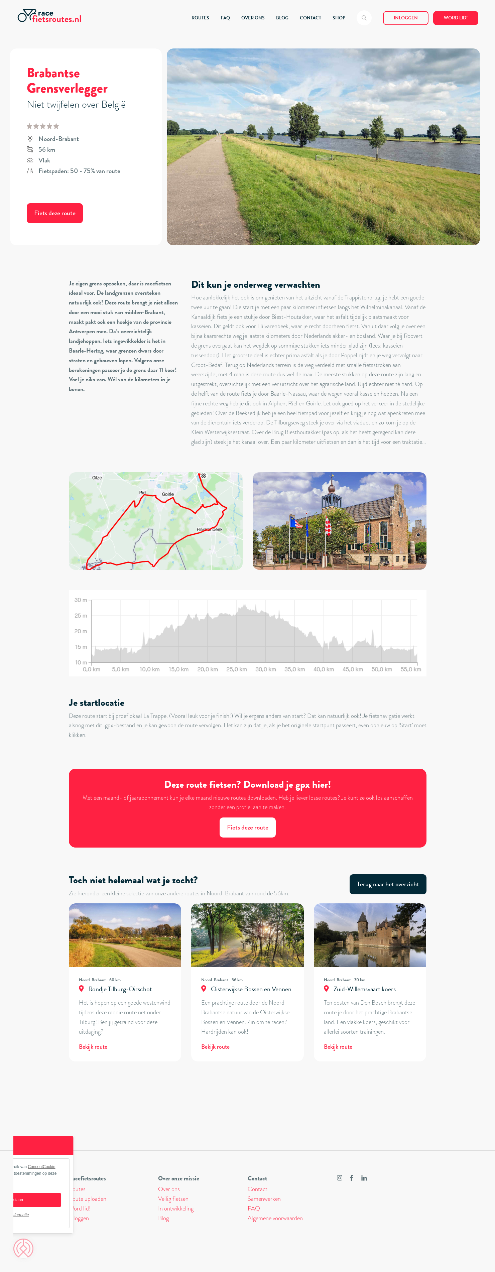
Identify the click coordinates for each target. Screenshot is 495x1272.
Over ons (169, 1189)
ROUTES (200, 17)
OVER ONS (253, 17)
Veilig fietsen (173, 1198)
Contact (257, 1189)
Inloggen (406, 17)
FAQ (225, 17)
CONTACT (310, 17)
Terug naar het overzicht (388, 884)
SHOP (339, 17)
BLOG (282, 17)
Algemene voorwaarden (275, 1218)
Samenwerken (264, 1198)
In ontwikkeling (176, 1208)
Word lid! (456, 17)
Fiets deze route (55, 213)
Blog (163, 1218)
